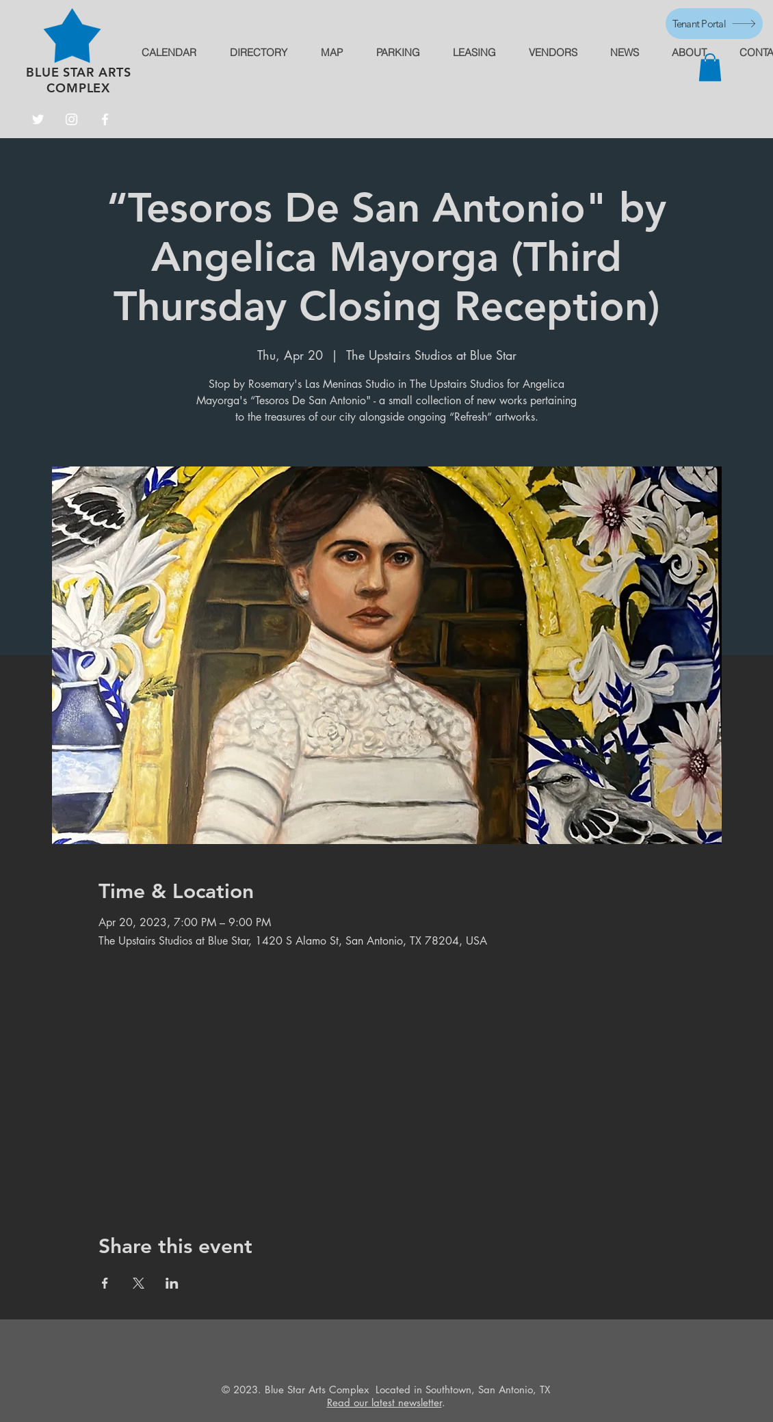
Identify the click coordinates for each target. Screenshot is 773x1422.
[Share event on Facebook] (105, 1283)
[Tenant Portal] (714, 23)
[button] (710, 67)
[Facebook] (105, 119)
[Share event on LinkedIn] (172, 1283)
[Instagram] (71, 119)
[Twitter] (38, 119)
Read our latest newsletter (384, 1402)
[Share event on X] (138, 1283)
